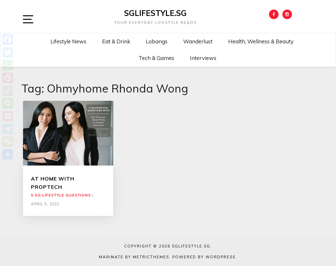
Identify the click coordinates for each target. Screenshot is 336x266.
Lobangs (157, 41)
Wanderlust (198, 41)
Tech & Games (156, 58)
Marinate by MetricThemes (134, 257)
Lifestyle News (68, 41)
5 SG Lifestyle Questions (61, 195)
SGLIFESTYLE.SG (155, 13)
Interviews (203, 58)
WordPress (220, 257)
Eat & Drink (116, 41)
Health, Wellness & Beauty (261, 41)
